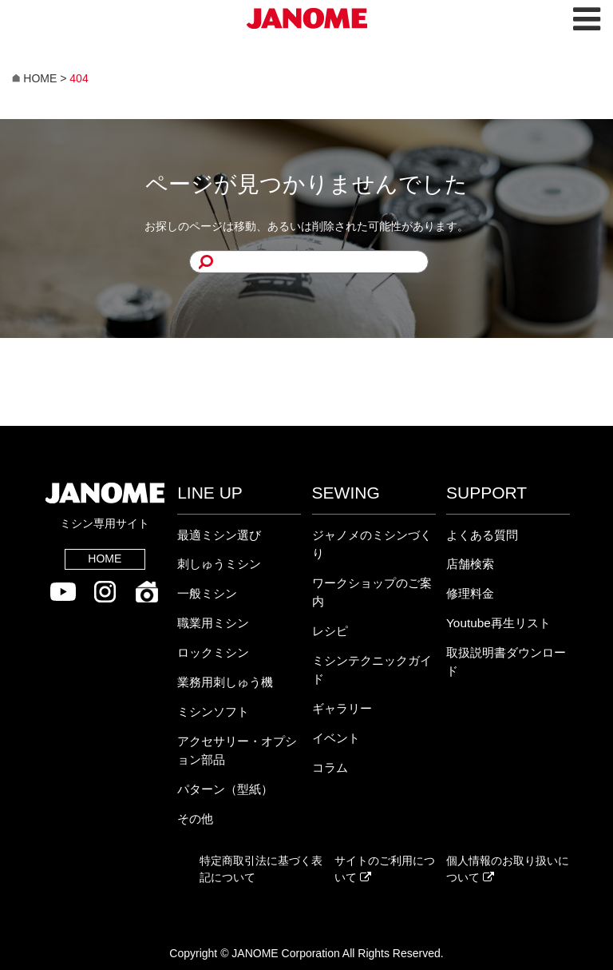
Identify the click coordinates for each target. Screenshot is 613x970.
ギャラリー (342, 708)
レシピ (330, 631)
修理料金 (470, 593)
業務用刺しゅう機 (225, 682)
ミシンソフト (213, 711)
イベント (336, 738)
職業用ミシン (213, 623)
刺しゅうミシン (219, 563)
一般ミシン (207, 593)
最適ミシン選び (219, 535)
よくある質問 (482, 535)
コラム (330, 767)
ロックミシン (213, 652)
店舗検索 (470, 563)
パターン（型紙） (225, 789)
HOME (104, 558)
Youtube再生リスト (498, 623)
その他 (195, 818)
